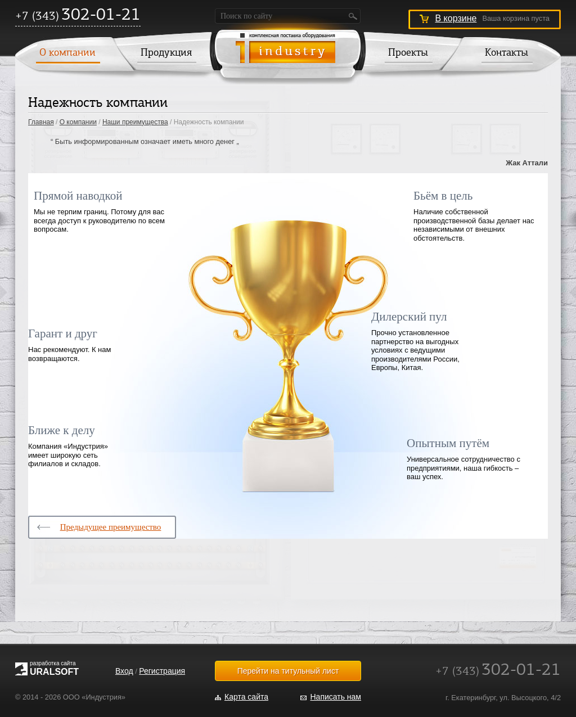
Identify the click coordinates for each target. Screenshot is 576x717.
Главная (41, 122)
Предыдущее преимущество (110, 526)
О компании (67, 53)
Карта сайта (246, 696)
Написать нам (335, 696)
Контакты (506, 53)
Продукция (166, 53)
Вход (124, 670)
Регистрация (162, 670)
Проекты (408, 53)
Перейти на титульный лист (288, 670)
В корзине (455, 18)
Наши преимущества (135, 122)
